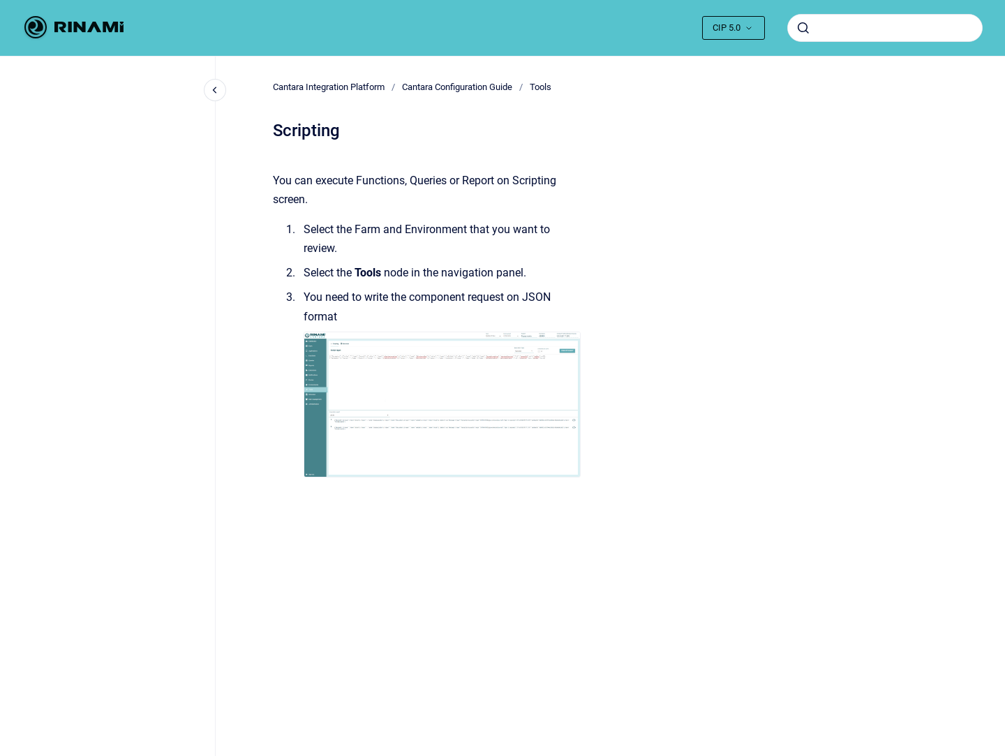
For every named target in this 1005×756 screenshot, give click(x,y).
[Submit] (803, 28)
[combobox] (885, 28)
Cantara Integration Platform (329, 87)
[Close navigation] (215, 90)
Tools (540, 87)
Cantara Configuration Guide (457, 87)
